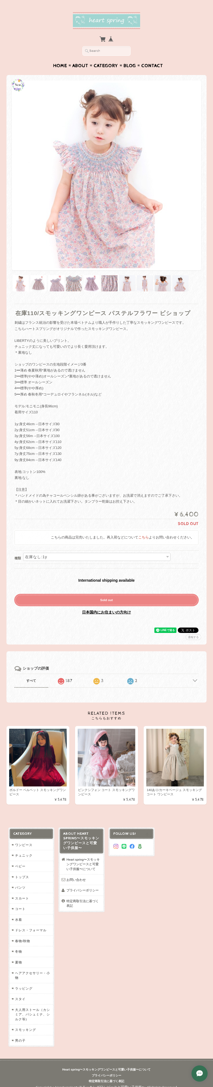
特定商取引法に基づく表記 (82, 903)
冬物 (18, 951)
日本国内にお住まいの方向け (106, 612)
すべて (31, 681)
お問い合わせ (76, 879)
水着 (18, 919)
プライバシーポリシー (82, 890)
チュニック (24, 855)
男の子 (20, 1040)
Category (106, 66)
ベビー (20, 866)
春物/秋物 (22, 941)
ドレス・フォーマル (31, 930)
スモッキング (25, 1029)
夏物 (18, 962)
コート (20, 909)
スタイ (20, 999)
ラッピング (24, 988)
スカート (22, 898)
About (80, 66)
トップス (22, 877)
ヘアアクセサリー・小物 (32, 975)
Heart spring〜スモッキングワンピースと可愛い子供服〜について (83, 864)
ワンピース (24, 845)
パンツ (20, 887)
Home (60, 66)
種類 (18, 558)
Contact (152, 66)
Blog (129, 66)
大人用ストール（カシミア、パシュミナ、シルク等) (32, 1014)
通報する (193, 637)
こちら (143, 538)
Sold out (106, 600)
